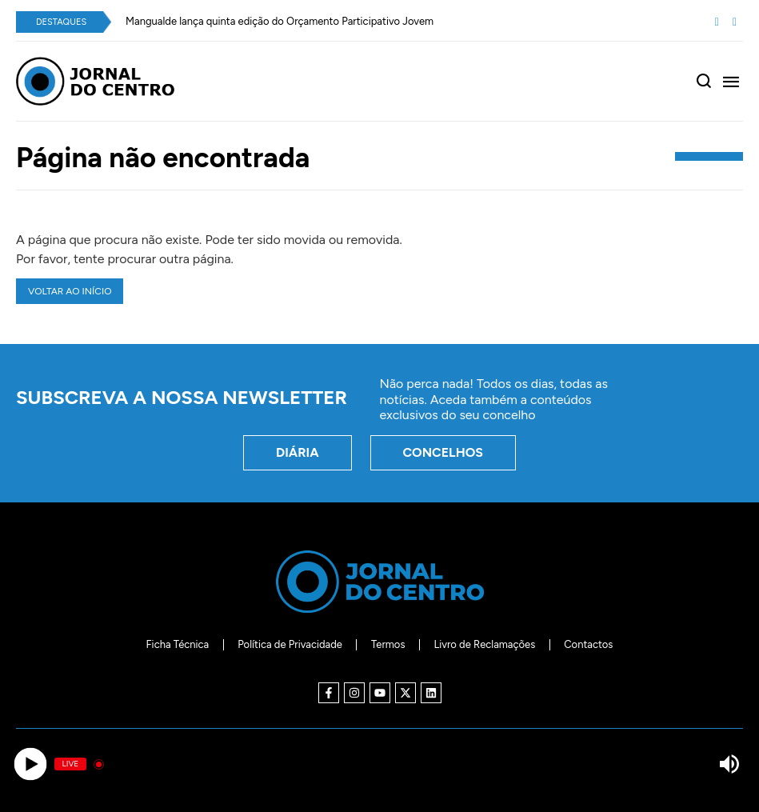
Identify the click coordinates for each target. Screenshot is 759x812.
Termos (388, 644)
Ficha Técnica (178, 644)
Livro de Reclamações (484, 644)
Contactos (588, 644)
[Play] (30, 764)
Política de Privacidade (290, 644)
